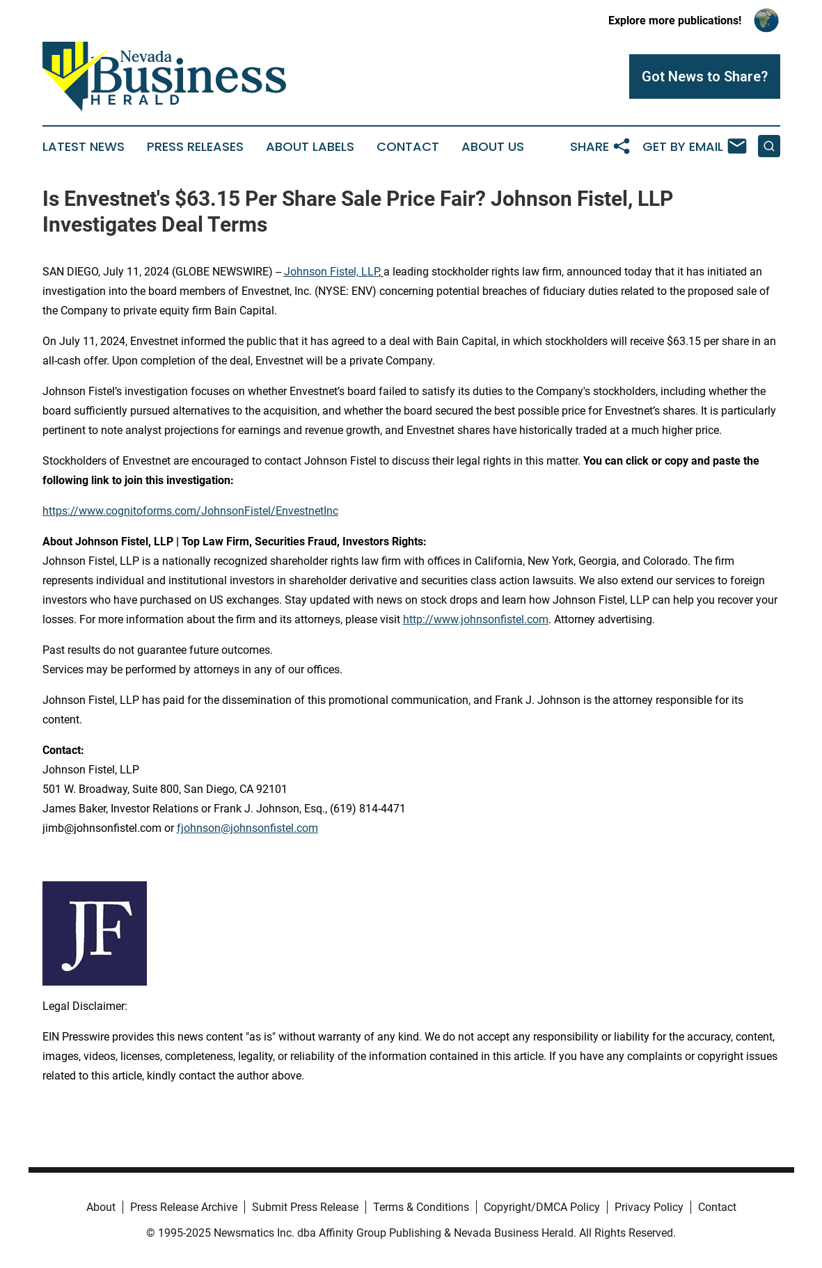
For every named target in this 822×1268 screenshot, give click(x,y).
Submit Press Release (305, 1207)
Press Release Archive (183, 1207)
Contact (408, 146)
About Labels (310, 146)
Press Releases (195, 146)
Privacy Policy (649, 1207)
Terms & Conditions (421, 1207)
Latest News (83, 146)
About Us (492, 146)
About (101, 1207)
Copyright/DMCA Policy (542, 1207)
